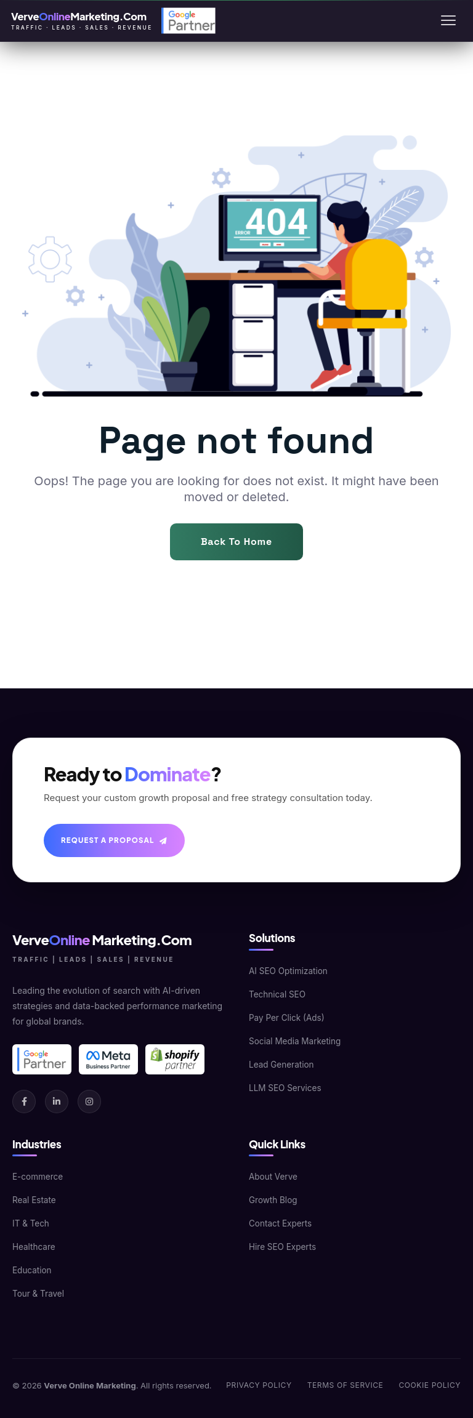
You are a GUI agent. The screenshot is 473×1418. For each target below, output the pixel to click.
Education (32, 1270)
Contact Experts (280, 1223)
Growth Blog (273, 1200)
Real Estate (34, 1200)
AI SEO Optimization (288, 971)
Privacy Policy (258, 1385)
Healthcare (33, 1247)
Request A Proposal (114, 840)
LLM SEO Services (285, 1088)
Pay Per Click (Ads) (287, 1018)
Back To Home (236, 541)
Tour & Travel (38, 1294)
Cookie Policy (429, 1385)
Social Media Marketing (295, 1041)
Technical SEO (277, 994)
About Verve (273, 1177)
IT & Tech (30, 1223)
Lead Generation (281, 1065)
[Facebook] (24, 1101)
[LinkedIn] (56, 1101)
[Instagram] (89, 1101)
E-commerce (37, 1177)
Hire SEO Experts (282, 1247)
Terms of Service (345, 1385)
